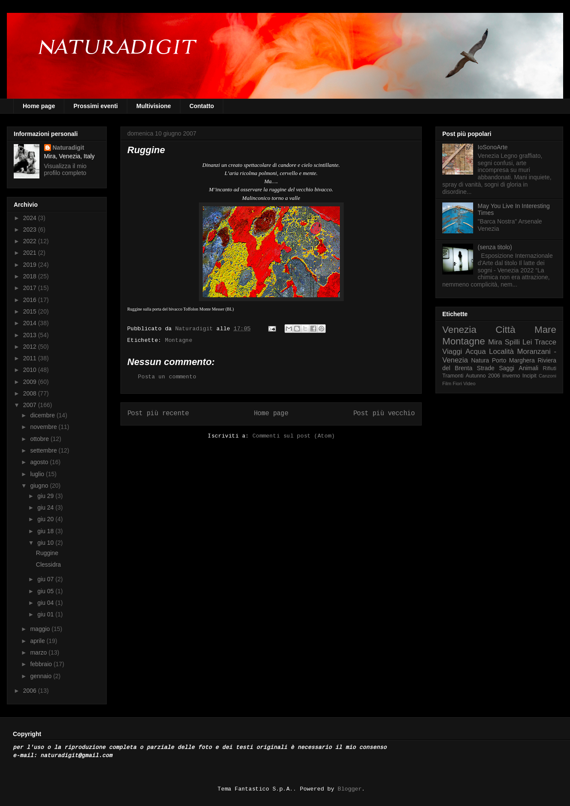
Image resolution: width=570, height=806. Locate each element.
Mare (545, 329)
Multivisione (153, 106)
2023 (30, 229)
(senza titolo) (495, 247)
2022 (30, 241)
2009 (30, 381)
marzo (39, 652)
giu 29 (46, 495)
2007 (30, 404)
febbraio (41, 664)
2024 (30, 217)
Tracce (545, 342)
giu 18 (46, 531)
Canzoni (547, 375)
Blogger (350, 789)
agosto (40, 462)
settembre (44, 450)
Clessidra (48, 564)
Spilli (512, 342)
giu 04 (46, 602)
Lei (527, 342)
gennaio (41, 676)
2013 (30, 335)
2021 (30, 252)
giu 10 (46, 542)
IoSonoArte (493, 147)
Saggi (506, 368)
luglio (38, 474)
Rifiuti (550, 368)
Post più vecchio (384, 413)
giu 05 (46, 591)
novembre (44, 426)
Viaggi (452, 351)
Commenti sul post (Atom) (293, 436)
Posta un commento (167, 377)
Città (505, 329)
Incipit (529, 376)
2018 (30, 276)
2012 (30, 346)
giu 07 (46, 579)
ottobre (40, 438)
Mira (495, 342)
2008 (30, 393)
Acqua (475, 351)
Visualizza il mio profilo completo (65, 169)
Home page (39, 106)
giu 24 (46, 507)
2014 (30, 323)
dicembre (43, 415)
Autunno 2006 (483, 376)
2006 (30, 690)
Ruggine (47, 552)
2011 (30, 358)
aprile (38, 640)
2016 (30, 299)
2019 (30, 264)
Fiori (457, 383)
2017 (30, 287)
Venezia (459, 329)
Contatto (201, 106)
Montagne (178, 340)
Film (446, 383)
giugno (40, 485)
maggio (40, 628)
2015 (30, 311)
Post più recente (158, 413)
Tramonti (452, 376)
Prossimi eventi (95, 106)
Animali (528, 368)
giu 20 (46, 519)
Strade (486, 368)
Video (469, 383)
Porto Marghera (513, 360)
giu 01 (46, 614)
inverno (511, 376)
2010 (30, 369)
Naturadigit (195, 329)
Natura (480, 360)
